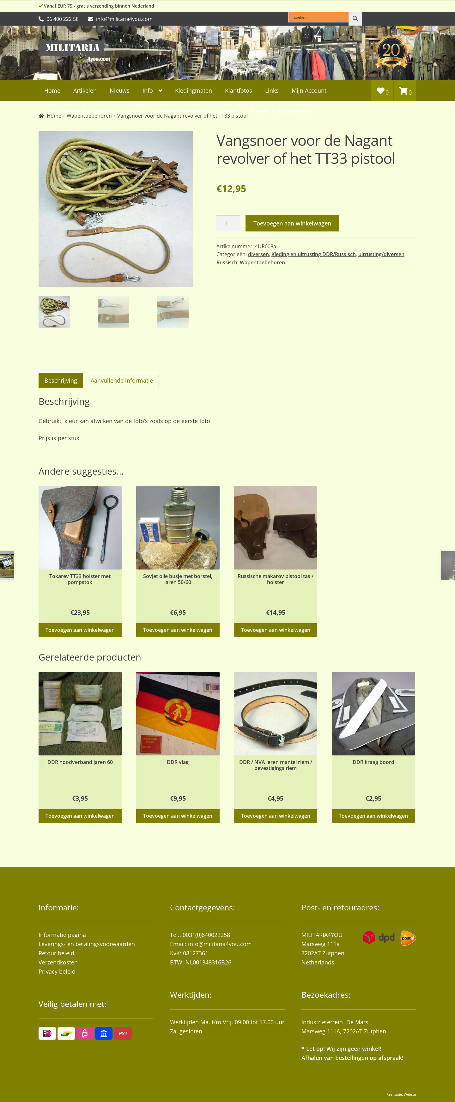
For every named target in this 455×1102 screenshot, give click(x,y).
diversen (258, 254)
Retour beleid (56, 953)
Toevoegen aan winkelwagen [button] (80, 629)
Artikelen (85, 90)
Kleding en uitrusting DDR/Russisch (313, 254)
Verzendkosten (58, 962)
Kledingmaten (193, 90)
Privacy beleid (57, 971)
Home (52, 90)
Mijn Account (309, 90)
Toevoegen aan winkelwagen (292, 223)
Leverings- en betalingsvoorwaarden (87, 944)
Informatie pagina (62, 935)
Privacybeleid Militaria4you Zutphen (92, 111)
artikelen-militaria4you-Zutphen (195, 111)
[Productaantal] (228, 223)
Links (272, 90)
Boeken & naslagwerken (281, 111)
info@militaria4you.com (220, 944)
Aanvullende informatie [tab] (122, 380)
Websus (410, 1094)
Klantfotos (238, 90)
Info (148, 90)
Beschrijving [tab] (61, 380)
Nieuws (120, 90)
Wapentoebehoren (262, 262)
